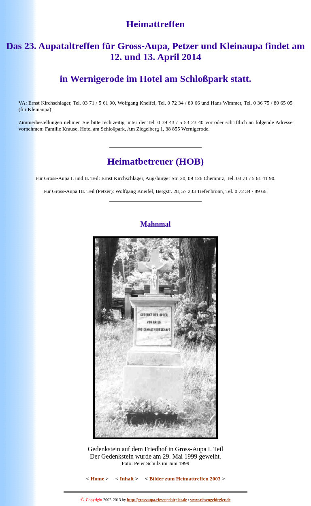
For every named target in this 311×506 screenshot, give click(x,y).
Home (97, 479)
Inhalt (127, 479)
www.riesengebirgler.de (210, 499)
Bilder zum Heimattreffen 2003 (185, 479)
